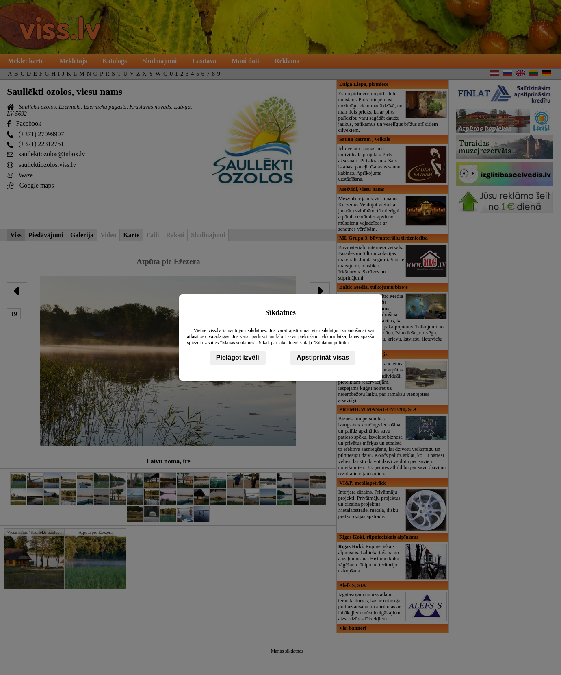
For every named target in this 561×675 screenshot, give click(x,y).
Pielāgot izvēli (237, 357)
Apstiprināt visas (323, 357)
